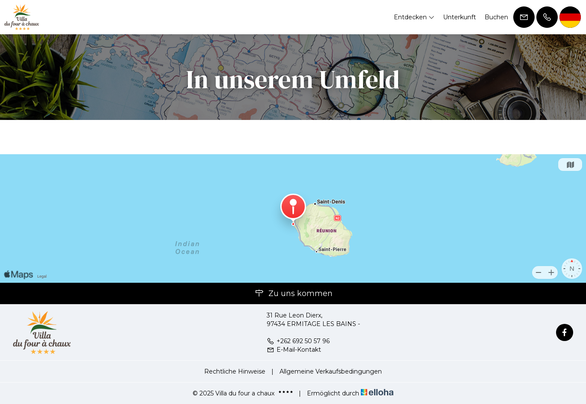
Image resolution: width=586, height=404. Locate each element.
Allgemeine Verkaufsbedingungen (331, 371)
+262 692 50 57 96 (298, 341)
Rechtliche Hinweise (234, 371)
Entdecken (414, 17)
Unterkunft (459, 17)
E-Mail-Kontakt (294, 349)
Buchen (496, 17)
